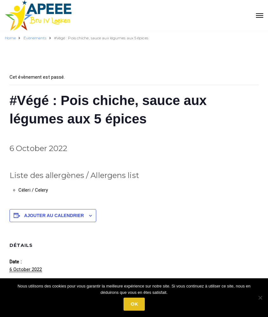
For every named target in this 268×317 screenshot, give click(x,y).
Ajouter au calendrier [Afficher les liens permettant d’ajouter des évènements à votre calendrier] (54, 215)
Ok (134, 304)
